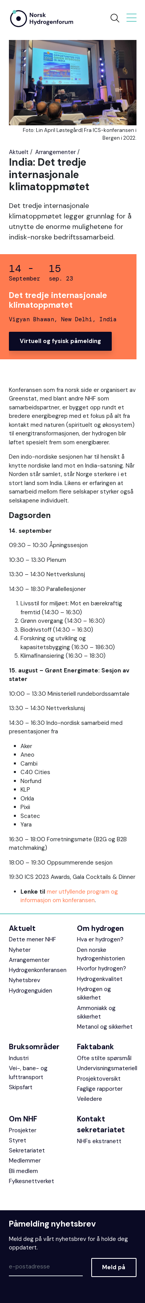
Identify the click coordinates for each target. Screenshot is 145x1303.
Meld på (113, 1267)
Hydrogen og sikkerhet (94, 993)
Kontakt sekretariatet (101, 1124)
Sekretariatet (27, 1150)
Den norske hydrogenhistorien (101, 954)
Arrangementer (55, 152)
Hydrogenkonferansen (38, 970)
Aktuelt (19, 152)
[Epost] (46, 1267)
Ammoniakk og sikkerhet (96, 1012)
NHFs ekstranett (99, 1141)
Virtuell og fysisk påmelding (60, 341)
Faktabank (95, 1047)
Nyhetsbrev (24, 980)
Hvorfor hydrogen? (101, 968)
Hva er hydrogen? (100, 939)
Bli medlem (23, 1171)
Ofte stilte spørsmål (104, 1058)
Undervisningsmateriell (107, 1068)
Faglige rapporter (100, 1089)
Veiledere (89, 1099)
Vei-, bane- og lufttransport (28, 1072)
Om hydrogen (100, 928)
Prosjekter (22, 1130)
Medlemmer (25, 1160)
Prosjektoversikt (99, 1079)
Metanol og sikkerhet (105, 1027)
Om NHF (23, 1119)
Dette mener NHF (32, 939)
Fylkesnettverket (31, 1181)
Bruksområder (34, 1047)
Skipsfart (20, 1087)
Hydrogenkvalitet (100, 979)
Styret (17, 1140)
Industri (19, 1058)
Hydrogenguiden (30, 991)
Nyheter (20, 950)
